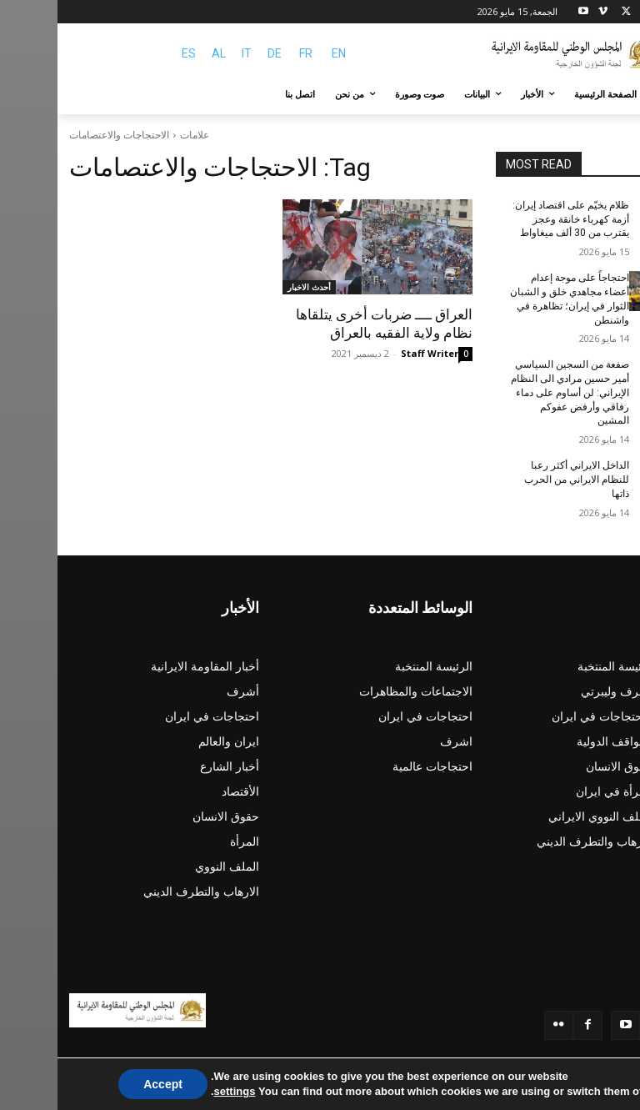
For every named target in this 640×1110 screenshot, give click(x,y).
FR (248, 53)
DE (217, 53)
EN (281, 53)
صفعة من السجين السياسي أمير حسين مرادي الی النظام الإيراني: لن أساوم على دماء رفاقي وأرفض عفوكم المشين (512, 392)
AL (161, 53)
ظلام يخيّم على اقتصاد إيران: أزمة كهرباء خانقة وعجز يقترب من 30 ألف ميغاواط (513, 219)
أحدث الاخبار (251, 287)
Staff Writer (372, 353)
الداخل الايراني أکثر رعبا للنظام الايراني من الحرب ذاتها (519, 480)
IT (189, 53)
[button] (608, 94)
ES (131, 53)
